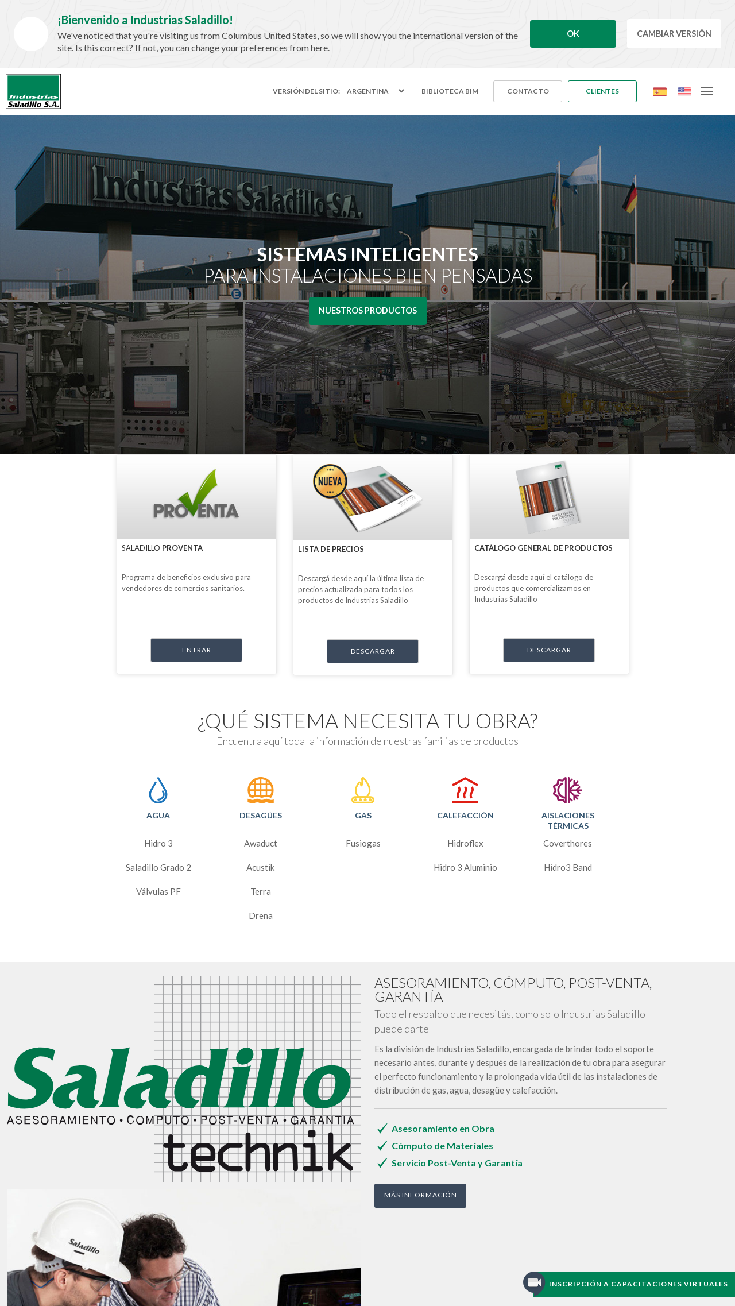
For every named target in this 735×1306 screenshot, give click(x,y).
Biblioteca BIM (449, 91)
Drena (261, 915)
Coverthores (567, 843)
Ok (573, 33)
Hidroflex (465, 843)
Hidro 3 (158, 843)
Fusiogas (363, 843)
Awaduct (260, 843)
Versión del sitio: (306, 91)
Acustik (260, 867)
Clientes (602, 91)
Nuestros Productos (368, 310)
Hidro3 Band (568, 867)
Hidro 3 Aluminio (465, 867)
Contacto (528, 91)
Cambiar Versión (674, 33)
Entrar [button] (196, 650)
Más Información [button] (420, 1195)
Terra (260, 891)
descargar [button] (373, 651)
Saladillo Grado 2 (158, 867)
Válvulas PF (158, 891)
